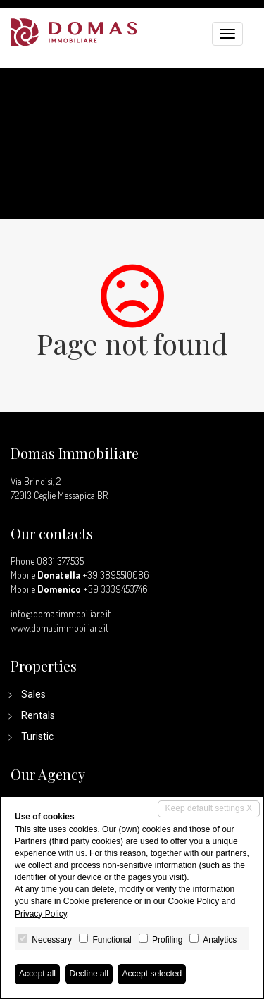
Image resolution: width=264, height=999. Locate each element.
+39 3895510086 (115, 575)
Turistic (37, 736)
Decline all (89, 974)
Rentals (38, 715)
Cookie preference (97, 901)
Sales (33, 694)
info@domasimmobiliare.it (61, 614)
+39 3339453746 (115, 589)
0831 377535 (60, 561)
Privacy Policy (41, 914)
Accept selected (152, 974)
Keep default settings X (208, 808)
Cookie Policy (193, 901)
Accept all (37, 974)
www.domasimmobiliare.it (59, 628)
